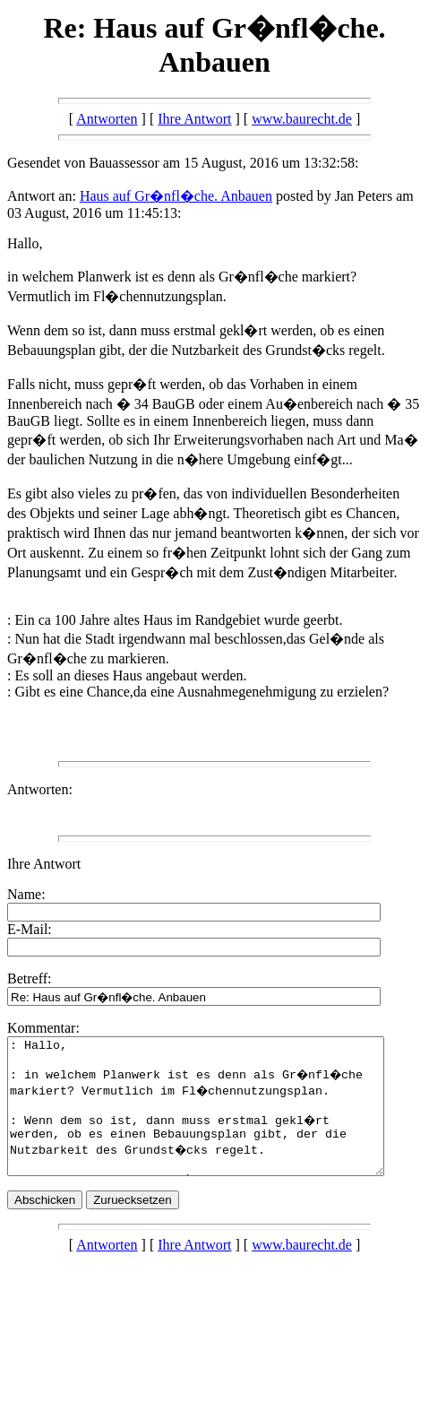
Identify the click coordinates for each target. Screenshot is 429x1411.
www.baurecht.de (302, 118)
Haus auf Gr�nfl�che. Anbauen (176, 195)
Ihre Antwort (194, 118)
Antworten (106, 118)
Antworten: (40, 789)
